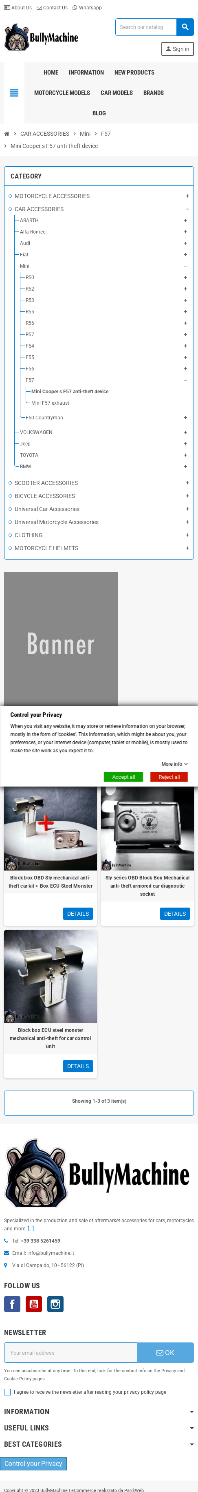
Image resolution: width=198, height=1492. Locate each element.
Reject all (169, 777)
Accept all (123, 777)
